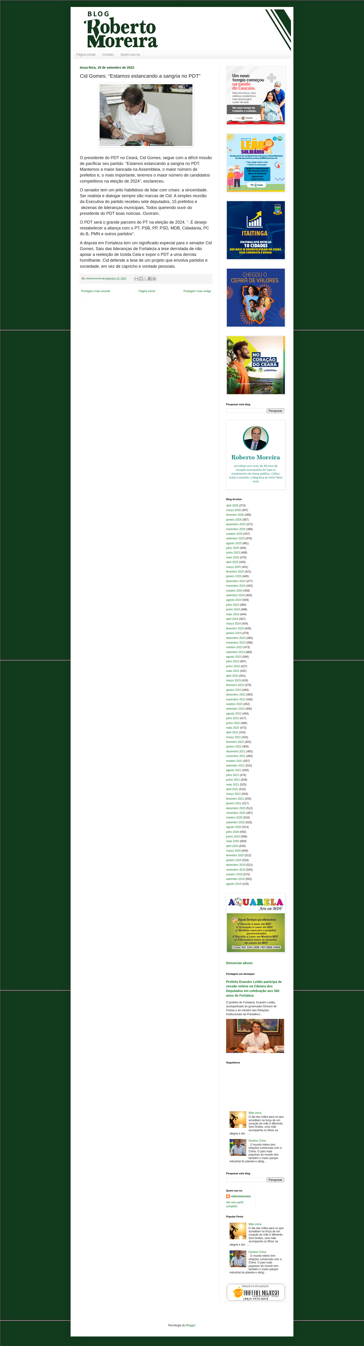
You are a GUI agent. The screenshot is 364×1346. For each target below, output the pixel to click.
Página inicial (85, 54)
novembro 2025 (235, 529)
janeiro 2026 (233, 519)
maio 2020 (232, 841)
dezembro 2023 (235, 638)
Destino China (257, 1140)
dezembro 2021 (235, 751)
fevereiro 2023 (235, 685)
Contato (108, 54)
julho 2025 (232, 548)
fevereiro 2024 (235, 628)
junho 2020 (233, 836)
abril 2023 (232, 675)
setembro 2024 (235, 595)
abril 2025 (232, 562)
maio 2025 (232, 557)
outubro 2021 (234, 761)
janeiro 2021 (233, 803)
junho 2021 (233, 779)
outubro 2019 (234, 874)
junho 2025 (233, 552)
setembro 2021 (235, 765)
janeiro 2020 (233, 860)
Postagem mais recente (95, 291)
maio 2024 (232, 614)
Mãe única (255, 1112)
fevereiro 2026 (235, 514)
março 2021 (233, 793)
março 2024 (233, 623)
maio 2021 (232, 784)
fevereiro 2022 (235, 742)
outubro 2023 (234, 647)
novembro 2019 (235, 869)
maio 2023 (232, 671)
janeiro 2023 (233, 690)
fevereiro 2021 (235, 798)
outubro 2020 (234, 817)
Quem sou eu (130, 54)
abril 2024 (232, 619)
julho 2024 (232, 604)
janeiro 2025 (233, 576)
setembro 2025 (235, 538)
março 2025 (233, 567)
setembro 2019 (235, 879)
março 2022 (233, 737)
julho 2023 (232, 661)
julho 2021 (232, 775)
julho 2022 (232, 718)
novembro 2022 (235, 699)
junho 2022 (233, 723)
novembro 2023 (235, 642)
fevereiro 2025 (235, 571)
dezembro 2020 (235, 808)
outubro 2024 (234, 590)
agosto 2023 (233, 656)
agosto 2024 (233, 600)
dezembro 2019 (235, 864)
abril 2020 (232, 846)
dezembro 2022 (235, 694)
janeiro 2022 (233, 746)
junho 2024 (233, 609)
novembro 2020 (235, 813)
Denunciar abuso (239, 963)
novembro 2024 (235, 585)
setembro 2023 (235, 652)
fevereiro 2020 (235, 855)
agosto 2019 (233, 884)
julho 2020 (232, 832)
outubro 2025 (234, 533)
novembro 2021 (235, 756)
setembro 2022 (235, 708)
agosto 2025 (233, 543)
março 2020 (233, 850)
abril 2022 (232, 732)
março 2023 (233, 680)
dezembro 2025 (235, 524)
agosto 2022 (233, 713)
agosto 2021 (233, 770)
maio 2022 (232, 727)
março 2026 (233, 510)
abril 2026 (232, 505)
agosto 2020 (233, 827)
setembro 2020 (235, 822)
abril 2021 (232, 789)
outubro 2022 (234, 704)
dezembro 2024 (235, 581)
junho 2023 (233, 666)
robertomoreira (241, 1196)
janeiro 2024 (233, 633)
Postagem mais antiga (197, 291)
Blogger (190, 1325)
